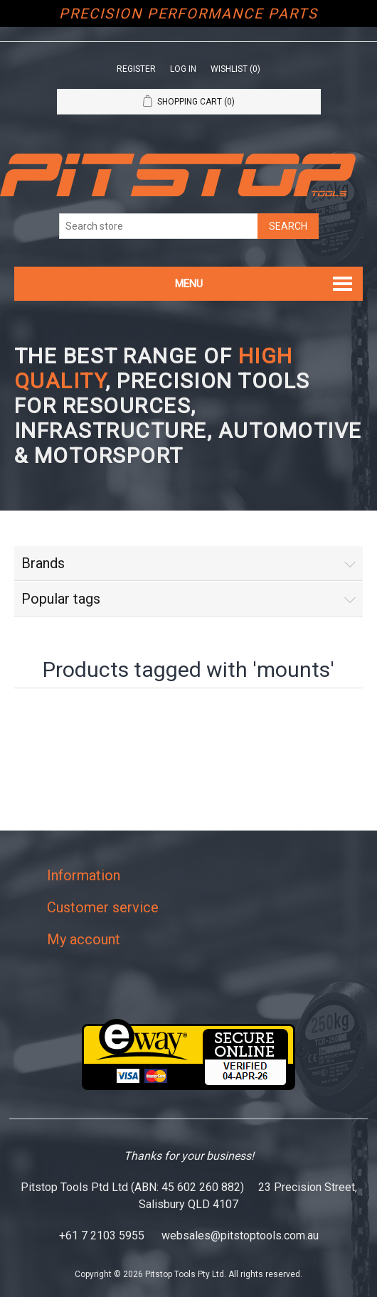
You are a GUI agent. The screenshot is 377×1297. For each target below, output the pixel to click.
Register (136, 69)
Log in (183, 69)
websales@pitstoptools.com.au (240, 1235)
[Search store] (158, 226)
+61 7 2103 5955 (101, 1235)
